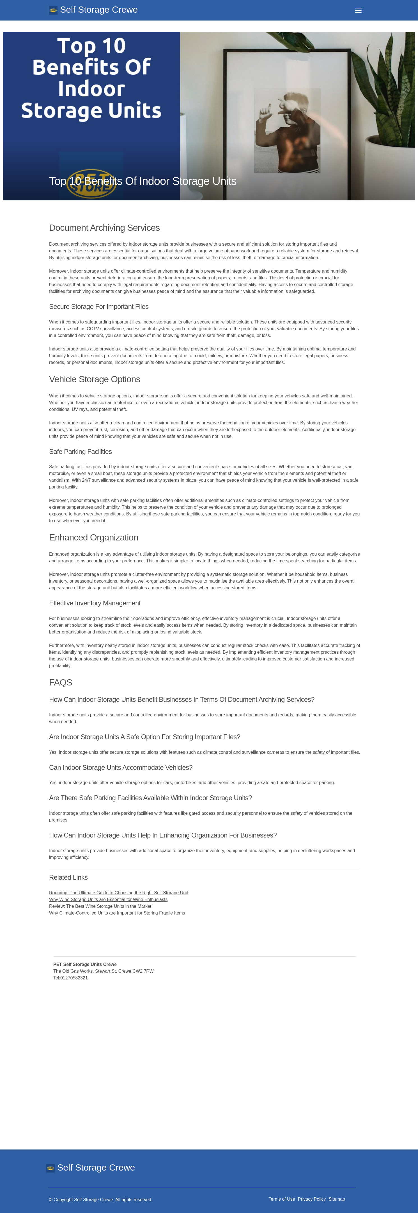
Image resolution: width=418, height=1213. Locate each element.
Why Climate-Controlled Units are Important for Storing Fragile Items (117, 913)
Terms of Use (281, 1199)
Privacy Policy (312, 1199)
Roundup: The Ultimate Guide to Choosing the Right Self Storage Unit (118, 892)
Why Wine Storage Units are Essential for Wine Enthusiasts (108, 899)
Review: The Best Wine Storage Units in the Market (100, 906)
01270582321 (74, 978)
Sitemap (337, 1199)
